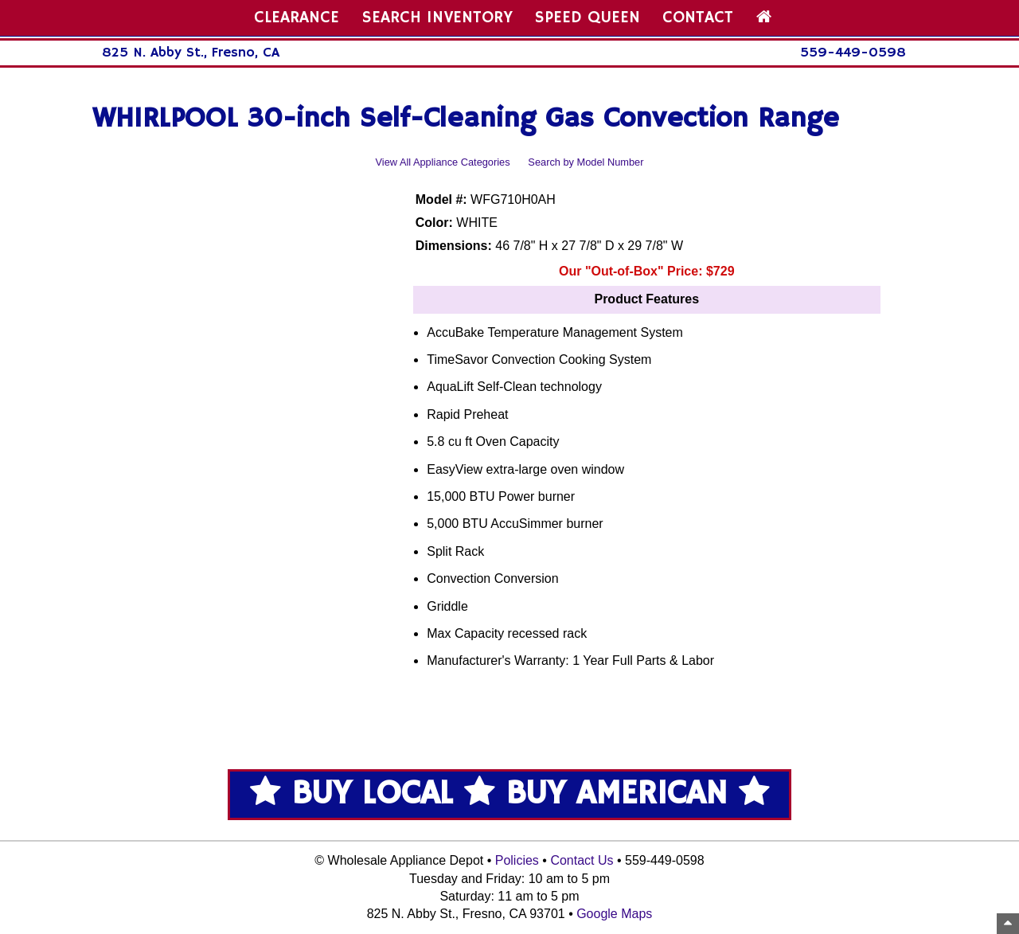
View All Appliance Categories (443, 162)
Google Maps (614, 913)
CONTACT (697, 17)
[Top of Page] (1008, 923)
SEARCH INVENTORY (437, 17)
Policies (517, 860)
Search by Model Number (585, 162)
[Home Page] (763, 17)
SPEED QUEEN (587, 17)
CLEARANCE (296, 17)
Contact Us (581, 860)
